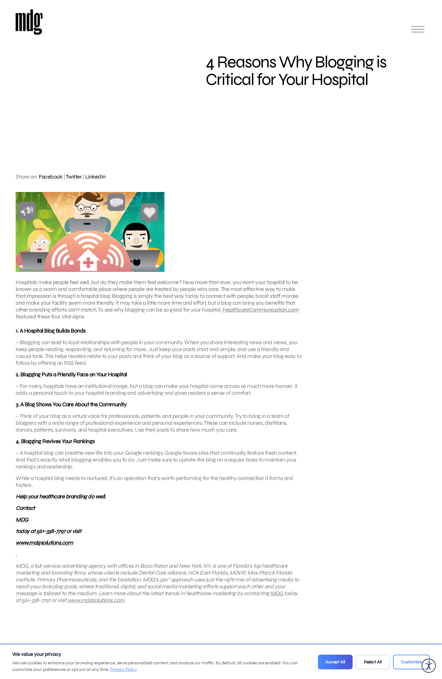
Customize (411, 662)
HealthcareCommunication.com (260, 309)
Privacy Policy (123, 669)
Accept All (335, 662)
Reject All (373, 662)
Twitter (74, 176)
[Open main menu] (417, 32)
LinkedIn (95, 176)
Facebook (50, 176)
